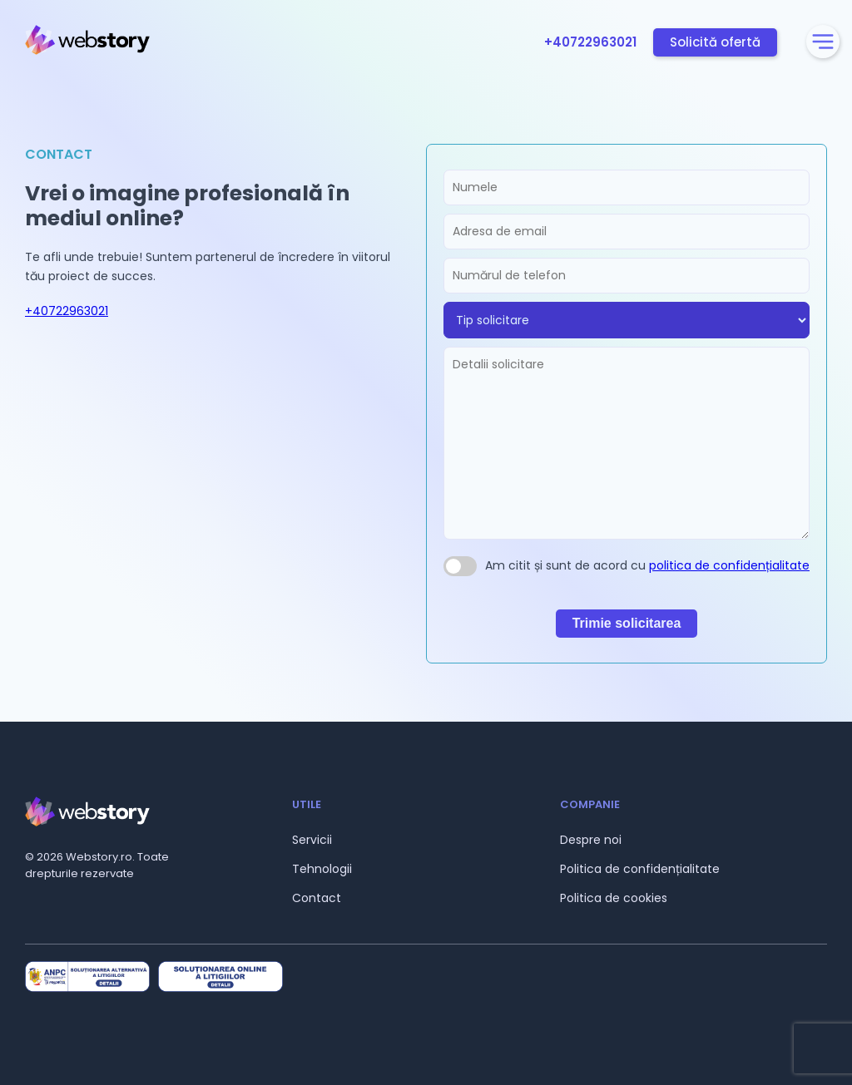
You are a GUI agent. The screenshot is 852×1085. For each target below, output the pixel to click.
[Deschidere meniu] (823, 41)
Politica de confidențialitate (640, 869)
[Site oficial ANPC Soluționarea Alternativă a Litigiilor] (87, 977)
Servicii (312, 839)
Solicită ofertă (715, 42)
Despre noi (591, 839)
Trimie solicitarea (626, 623)
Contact (316, 898)
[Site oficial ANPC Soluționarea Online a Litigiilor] (220, 977)
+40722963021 (590, 42)
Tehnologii (322, 869)
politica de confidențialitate (729, 565)
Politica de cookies (613, 898)
